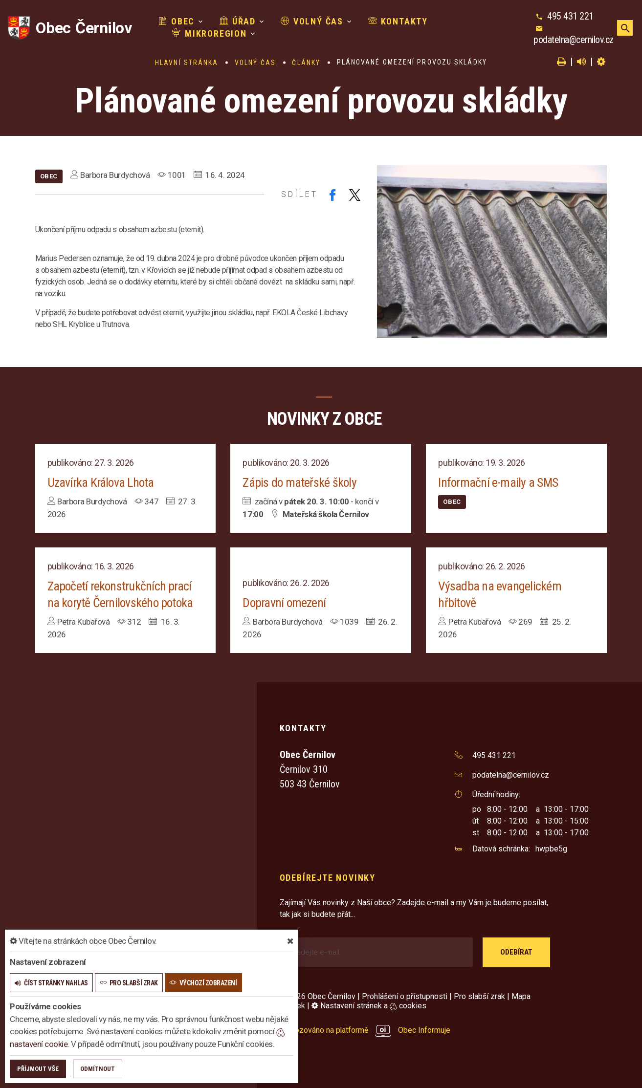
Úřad (216, 24)
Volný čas (290, 24)
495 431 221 (564, 13)
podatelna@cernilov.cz (567, 36)
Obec (155, 24)
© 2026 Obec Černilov (317, 996)
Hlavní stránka (186, 62)
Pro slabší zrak (479, 996)
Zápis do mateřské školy (300, 482)
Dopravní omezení (285, 602)
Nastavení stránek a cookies (368, 1005)
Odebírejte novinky (328, 877)
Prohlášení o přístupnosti (404, 996)
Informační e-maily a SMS (498, 482)
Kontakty (376, 24)
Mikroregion (458, 24)
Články (306, 62)
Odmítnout (97, 1068)
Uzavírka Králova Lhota (101, 482)
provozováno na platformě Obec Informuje (365, 1030)
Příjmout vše (38, 1068)
